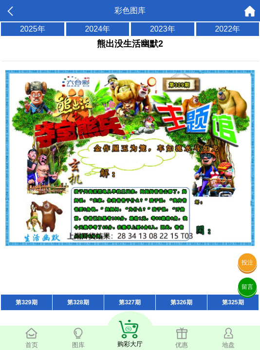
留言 (247, 286)
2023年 (162, 29)
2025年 (32, 29)
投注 (247, 262)
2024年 (97, 29)
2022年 (227, 29)
